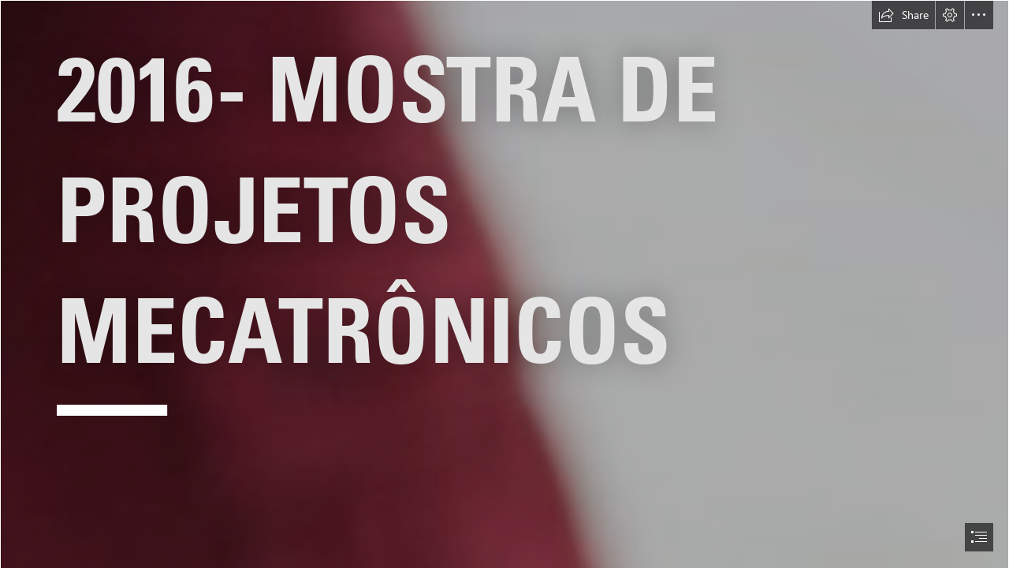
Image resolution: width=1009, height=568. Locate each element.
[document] (504, 284)
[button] (903, 15)
